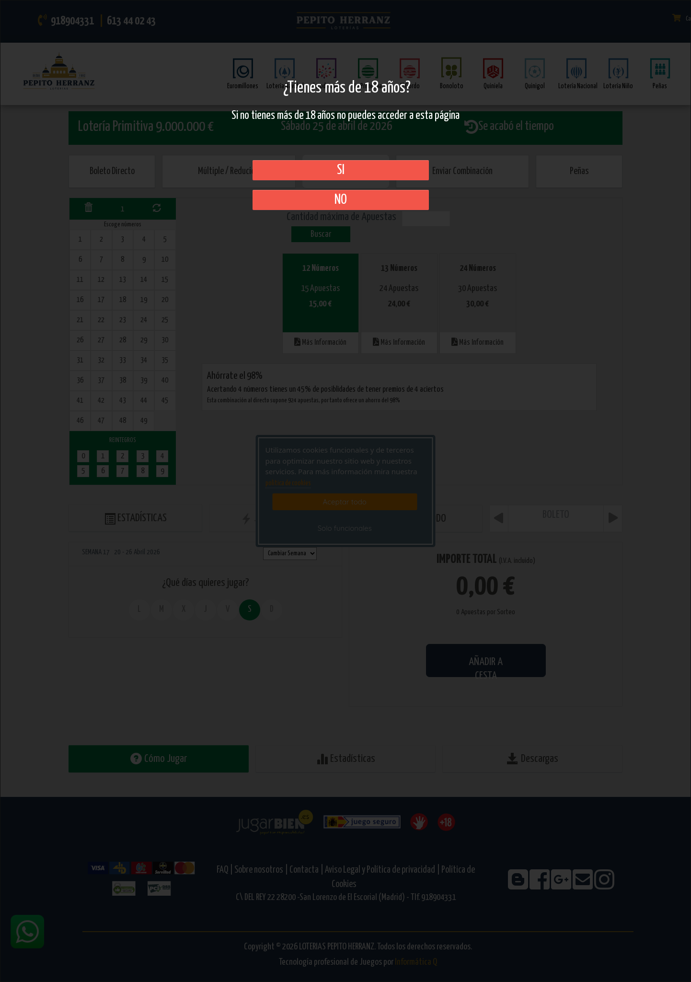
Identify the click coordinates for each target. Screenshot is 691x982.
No (340, 200)
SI (341, 170)
